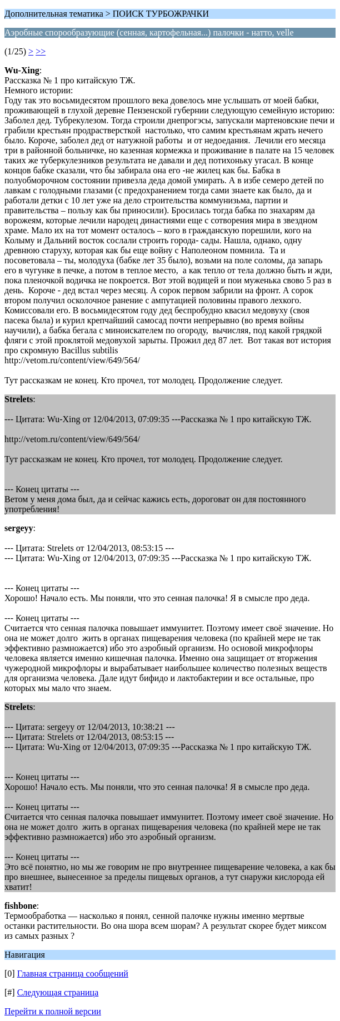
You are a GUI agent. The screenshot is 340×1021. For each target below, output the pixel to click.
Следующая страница (58, 992)
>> (41, 51)
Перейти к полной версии (52, 1011)
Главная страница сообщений (72, 973)
